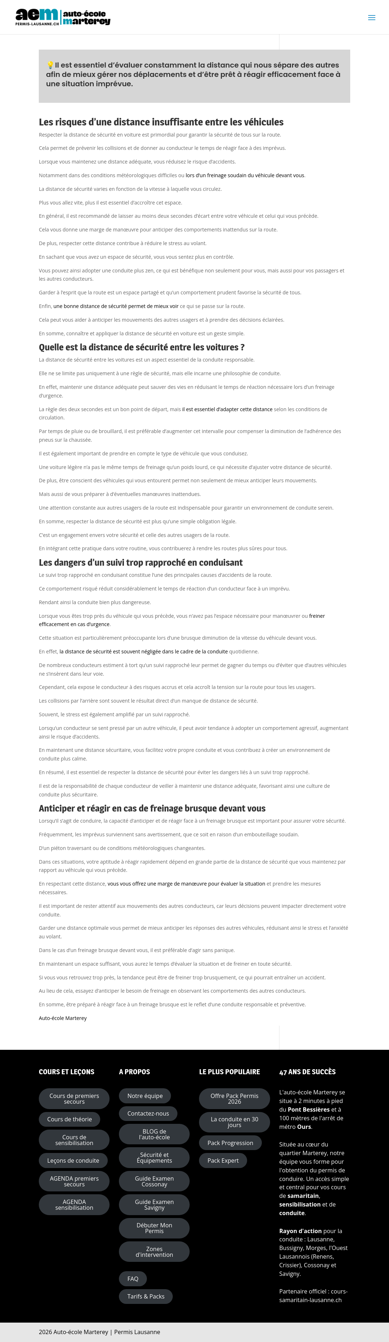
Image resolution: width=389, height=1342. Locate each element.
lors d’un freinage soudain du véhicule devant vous (244, 175)
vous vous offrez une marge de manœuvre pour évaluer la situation (186, 883)
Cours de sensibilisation (74, 1140)
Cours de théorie (69, 1119)
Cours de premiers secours (74, 1099)
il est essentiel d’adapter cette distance (227, 409)
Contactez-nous (148, 1113)
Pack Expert (223, 1160)
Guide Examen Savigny (154, 1205)
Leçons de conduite (73, 1160)
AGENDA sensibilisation (74, 1205)
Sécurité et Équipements (154, 1157)
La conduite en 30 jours (234, 1122)
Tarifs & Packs (146, 1296)
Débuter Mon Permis (154, 1228)
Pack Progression (230, 1143)
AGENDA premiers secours (74, 1181)
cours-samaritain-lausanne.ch (313, 1295)
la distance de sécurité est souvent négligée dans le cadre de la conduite (144, 651)
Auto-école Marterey (63, 1018)
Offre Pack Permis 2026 (234, 1099)
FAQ (133, 1279)
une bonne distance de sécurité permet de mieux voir (116, 306)
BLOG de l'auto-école (154, 1134)
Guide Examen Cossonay (154, 1181)
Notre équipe (145, 1096)
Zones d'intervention (154, 1252)
